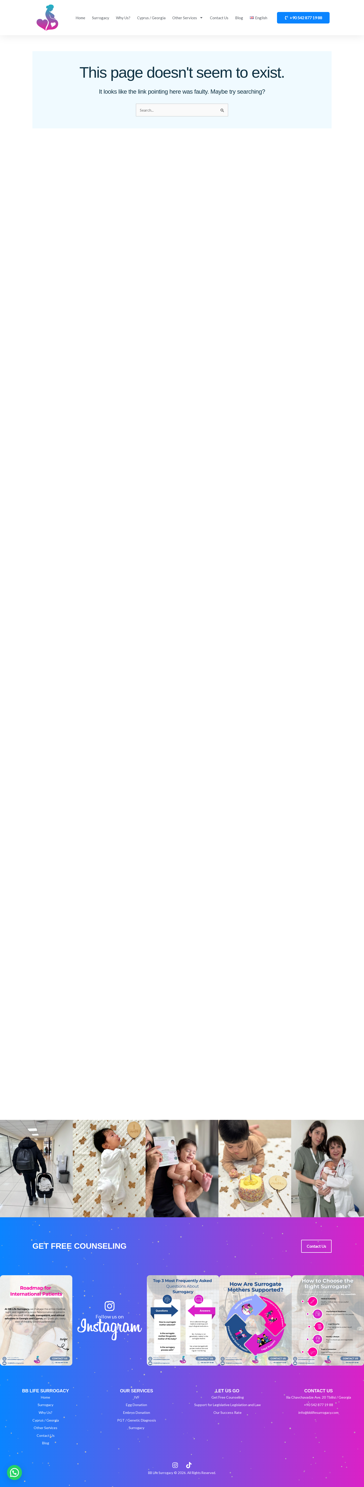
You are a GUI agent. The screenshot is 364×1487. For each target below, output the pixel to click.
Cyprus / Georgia (151, 17)
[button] (14, 1472)
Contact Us (219, 17)
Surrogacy (100, 17)
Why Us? (123, 17)
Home (80, 17)
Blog (239, 17)
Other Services (187, 17)
